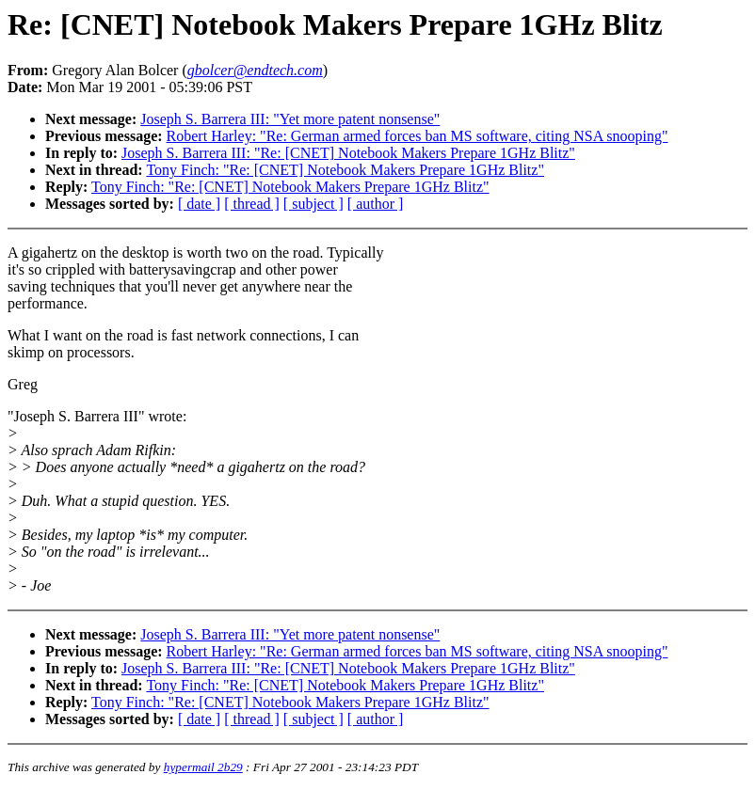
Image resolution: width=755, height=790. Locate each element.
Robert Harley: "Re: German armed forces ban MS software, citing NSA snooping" (417, 136)
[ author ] (375, 204)
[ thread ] (252, 204)
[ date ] (199, 204)
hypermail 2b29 (203, 767)
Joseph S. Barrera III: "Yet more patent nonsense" (290, 119)
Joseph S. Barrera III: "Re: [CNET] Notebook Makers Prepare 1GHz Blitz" (348, 153)
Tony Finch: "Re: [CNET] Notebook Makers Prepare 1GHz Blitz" (345, 170)
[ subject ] (313, 204)
